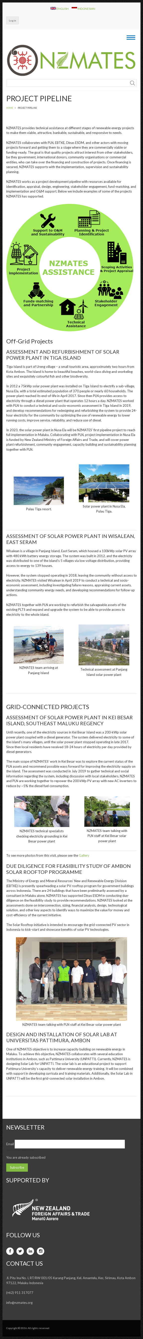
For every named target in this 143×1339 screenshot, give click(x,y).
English (59, 8)
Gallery (84, 855)
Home (9, 107)
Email (10, 1144)
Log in (12, 20)
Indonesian (83, 8)
